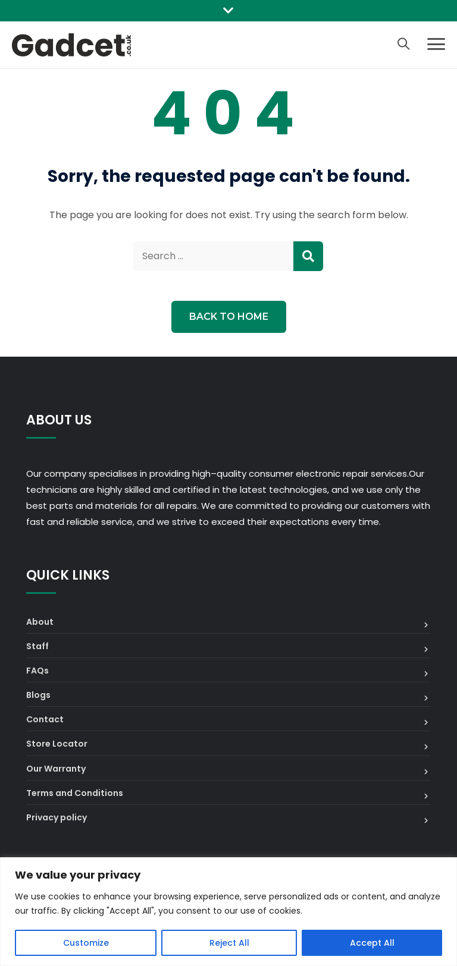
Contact (45, 719)
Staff (37, 646)
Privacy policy (56, 817)
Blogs (38, 695)
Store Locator (56, 744)
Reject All (229, 943)
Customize (86, 943)
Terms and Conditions (74, 793)
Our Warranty (56, 769)
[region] (228, 911)
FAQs (37, 670)
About (40, 622)
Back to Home (228, 316)
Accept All (372, 943)
